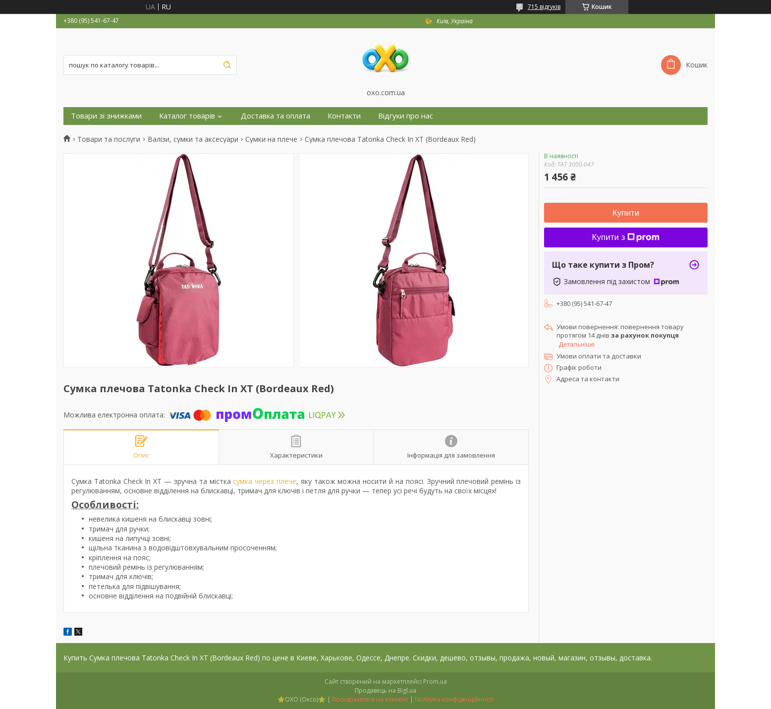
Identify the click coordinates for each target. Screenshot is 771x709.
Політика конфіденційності (454, 699)
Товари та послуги (108, 139)
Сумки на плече (271, 139)
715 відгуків (544, 6)
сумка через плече (264, 481)
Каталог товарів (187, 115)
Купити (625, 213)
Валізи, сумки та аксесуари (193, 139)
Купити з (626, 237)
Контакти (344, 115)
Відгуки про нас (405, 115)
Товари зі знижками (106, 115)
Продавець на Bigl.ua (385, 690)
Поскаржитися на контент (370, 699)
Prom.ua (435, 681)
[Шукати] (227, 65)
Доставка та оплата (275, 115)
